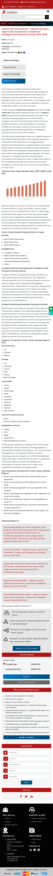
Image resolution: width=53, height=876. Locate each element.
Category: (11, 47)
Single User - (21, 664)
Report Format (13, 52)
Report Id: (7, 43)
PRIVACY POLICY (36, 822)
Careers (7, 822)
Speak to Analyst (26, 737)
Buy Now (26, 676)
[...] (23, 17)
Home (3, 23)
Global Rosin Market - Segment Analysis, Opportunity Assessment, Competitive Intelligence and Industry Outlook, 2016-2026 (26, 552)
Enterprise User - (21, 669)
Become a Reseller (11, 825)
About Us (8, 818)
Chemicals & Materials (17, 23)
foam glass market (24, 206)
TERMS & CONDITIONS (38, 818)
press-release (36, 839)
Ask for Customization (26, 682)
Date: (8, 39)
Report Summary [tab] (11, 60)
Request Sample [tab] (10, 81)
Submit (26, 782)
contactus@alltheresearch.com (33, 2)
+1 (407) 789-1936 (11, 2)
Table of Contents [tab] (10, 67)
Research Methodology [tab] (12, 74)
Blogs (33, 842)
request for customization (26, 648)
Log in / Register (9, 7)
